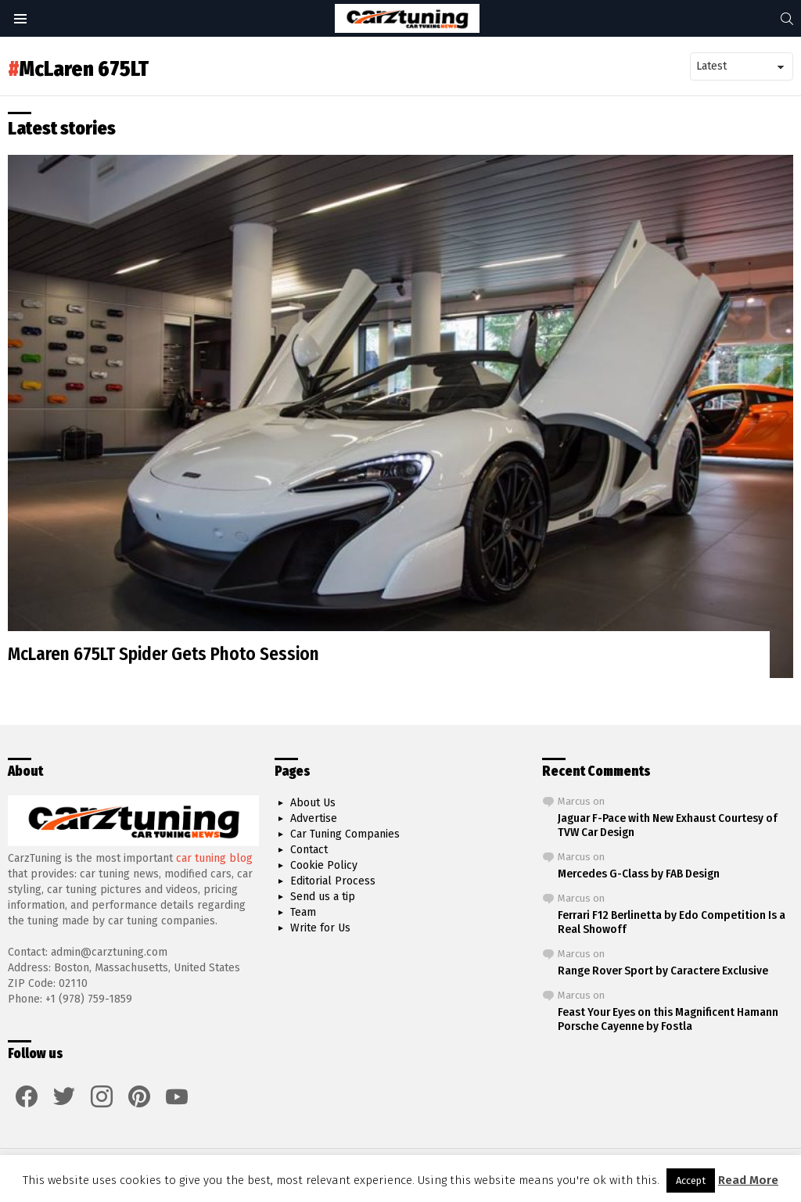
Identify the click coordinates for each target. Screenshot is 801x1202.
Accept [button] (691, 1180)
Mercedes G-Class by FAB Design (639, 874)
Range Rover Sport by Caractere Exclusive (663, 970)
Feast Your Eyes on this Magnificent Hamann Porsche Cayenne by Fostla (668, 1019)
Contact (309, 849)
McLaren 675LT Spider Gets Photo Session (163, 654)
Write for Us (320, 928)
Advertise (313, 818)
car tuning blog (214, 858)
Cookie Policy (323, 865)
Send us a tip (322, 896)
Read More (748, 1180)
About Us (313, 802)
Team (303, 912)
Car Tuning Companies (345, 834)
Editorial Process (332, 881)
